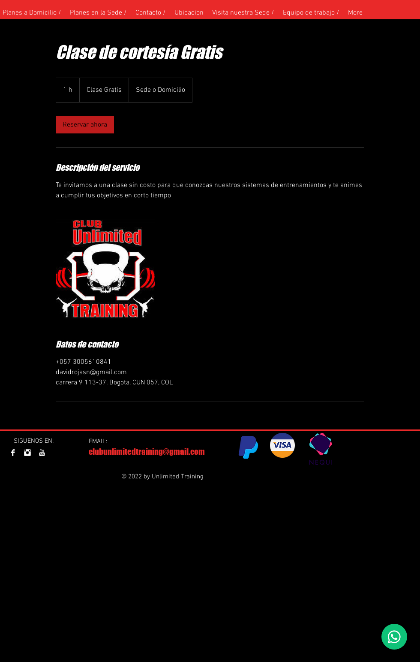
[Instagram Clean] (27, 452)
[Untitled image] (105, 269)
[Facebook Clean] (12, 452)
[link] (85, 124)
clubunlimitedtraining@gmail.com (147, 451)
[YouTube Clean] (42, 452)
